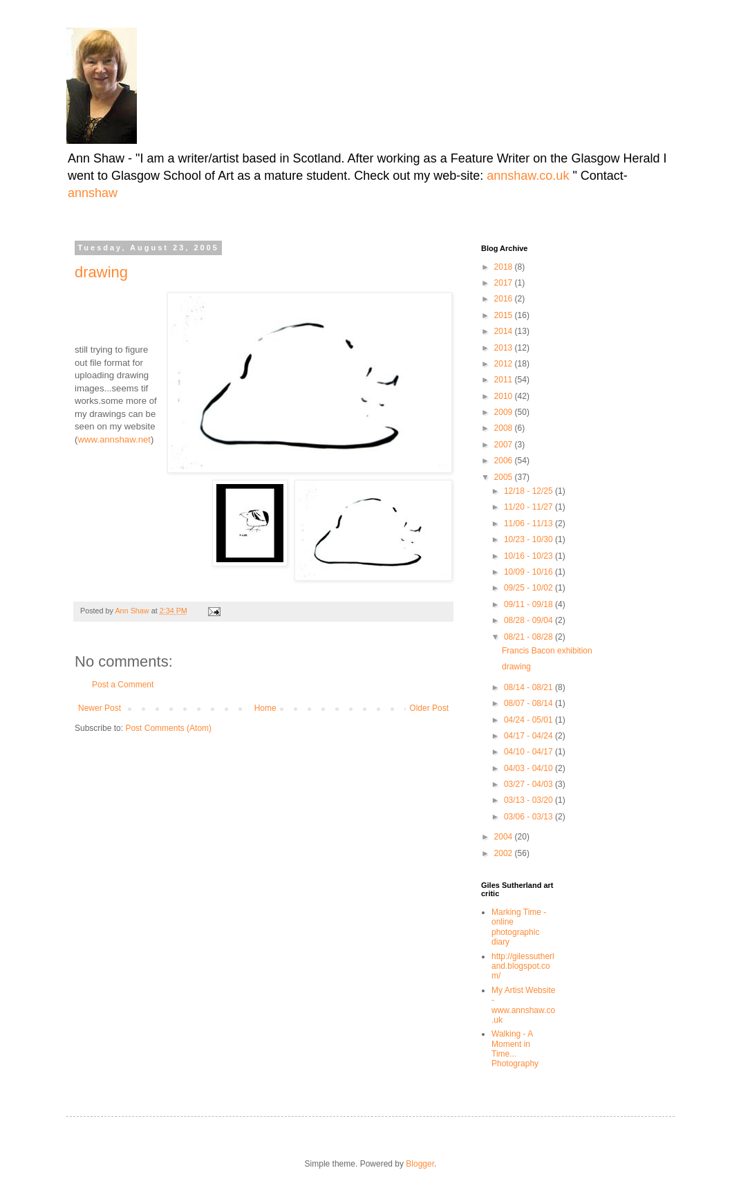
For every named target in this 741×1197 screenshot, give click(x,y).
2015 (504, 315)
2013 (504, 348)
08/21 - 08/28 (529, 637)
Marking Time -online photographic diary (518, 927)
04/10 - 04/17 (529, 752)
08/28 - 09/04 (529, 620)
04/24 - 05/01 (529, 720)
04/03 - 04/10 (529, 768)
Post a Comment (122, 684)
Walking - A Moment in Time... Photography (514, 1048)
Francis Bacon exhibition (547, 651)
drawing (101, 272)
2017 (504, 283)
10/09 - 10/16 (529, 572)
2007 (504, 444)
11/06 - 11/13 (529, 523)
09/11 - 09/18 (529, 604)
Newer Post (99, 708)
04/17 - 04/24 (529, 736)
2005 (504, 477)
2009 (504, 412)
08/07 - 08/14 (529, 703)
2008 (504, 428)
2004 (504, 837)
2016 (504, 299)
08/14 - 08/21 (529, 687)
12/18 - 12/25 (529, 491)
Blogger (420, 1164)
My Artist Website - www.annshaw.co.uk (523, 1005)
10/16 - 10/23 (529, 556)
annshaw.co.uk (529, 176)
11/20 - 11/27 (529, 507)
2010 (504, 396)
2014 (504, 331)
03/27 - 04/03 (529, 784)
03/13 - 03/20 (529, 800)
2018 (504, 267)
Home (265, 708)
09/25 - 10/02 (529, 588)
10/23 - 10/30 (529, 539)
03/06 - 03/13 (529, 817)
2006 (504, 460)
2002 (504, 853)
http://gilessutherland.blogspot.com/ (522, 966)
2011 (504, 379)
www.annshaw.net (114, 439)
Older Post (429, 708)
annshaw (93, 193)
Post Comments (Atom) (168, 728)
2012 (504, 364)
